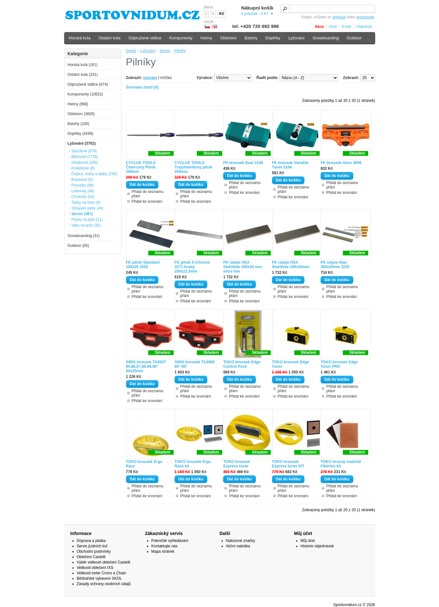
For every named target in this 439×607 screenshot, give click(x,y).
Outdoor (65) (78, 245)
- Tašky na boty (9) (84, 202)
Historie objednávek (317, 546)
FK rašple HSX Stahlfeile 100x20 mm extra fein (242, 267)
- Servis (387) (81, 214)
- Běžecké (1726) (83, 157)
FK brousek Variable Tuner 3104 (290, 165)
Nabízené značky (240, 540)
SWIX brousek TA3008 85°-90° (195, 364)
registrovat (365, 17)
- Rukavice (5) (81, 179)
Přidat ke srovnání (147, 201)
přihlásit (338, 17)
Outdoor (354, 38)
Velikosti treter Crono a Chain (101, 573)
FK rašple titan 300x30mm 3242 (335, 264)
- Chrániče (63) (82, 197)
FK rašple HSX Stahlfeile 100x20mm (290, 264)
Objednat (364, 26)
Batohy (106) (79, 124)
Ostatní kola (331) (83, 74)
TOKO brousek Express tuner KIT (288, 463)
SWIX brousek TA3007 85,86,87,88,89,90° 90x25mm (146, 366)
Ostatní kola (109, 38)
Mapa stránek (163, 551)
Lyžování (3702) (82, 143)
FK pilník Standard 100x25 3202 (143, 264)
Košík (346, 26)
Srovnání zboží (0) (142, 87)
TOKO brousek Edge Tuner (290, 364)
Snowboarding (325, 38)
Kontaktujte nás (164, 546)
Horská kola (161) (83, 65)
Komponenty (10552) (85, 94)
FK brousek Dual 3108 (243, 163)
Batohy (250, 38)
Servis (165, 51)
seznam (150, 78)
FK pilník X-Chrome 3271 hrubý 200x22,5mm (192, 267)
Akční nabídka (238, 546)
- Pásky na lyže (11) (86, 219)
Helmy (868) (78, 104)
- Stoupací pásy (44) (86, 208)
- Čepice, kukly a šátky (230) (93, 174)
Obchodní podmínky (94, 551)
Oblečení (228, 38)
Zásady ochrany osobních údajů (104, 584)
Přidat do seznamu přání (147, 193)
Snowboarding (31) (84, 236)
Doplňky (272, 38)
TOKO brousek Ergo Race (144, 463)
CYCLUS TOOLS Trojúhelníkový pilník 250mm (193, 167)
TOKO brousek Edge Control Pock (241, 364)
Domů (131, 51)
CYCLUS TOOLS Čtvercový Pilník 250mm (141, 167)
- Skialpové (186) (83, 162)
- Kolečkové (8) (82, 168)
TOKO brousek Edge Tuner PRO (339, 364)
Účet (333, 26)
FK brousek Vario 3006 (341, 163)
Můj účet (308, 540)
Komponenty (181, 38)
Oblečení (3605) (81, 114)
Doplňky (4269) (80, 133)
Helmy (206, 38)
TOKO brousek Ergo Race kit (193, 463)
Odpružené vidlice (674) (88, 84)
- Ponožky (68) (81, 185)
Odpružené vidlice (145, 38)
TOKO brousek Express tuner (236, 463)
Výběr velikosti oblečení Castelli (103, 562)
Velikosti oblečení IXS (95, 567)
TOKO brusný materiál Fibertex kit (341, 463)
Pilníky (179, 51)
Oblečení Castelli (91, 557)
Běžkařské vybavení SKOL (99, 578)
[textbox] (328, 9)
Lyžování (148, 51)
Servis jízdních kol (92, 546)
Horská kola (80, 38)
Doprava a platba (91, 540)
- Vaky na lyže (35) (85, 225)
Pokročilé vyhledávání (170, 540)
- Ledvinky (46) (81, 191)
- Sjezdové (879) (83, 151)
